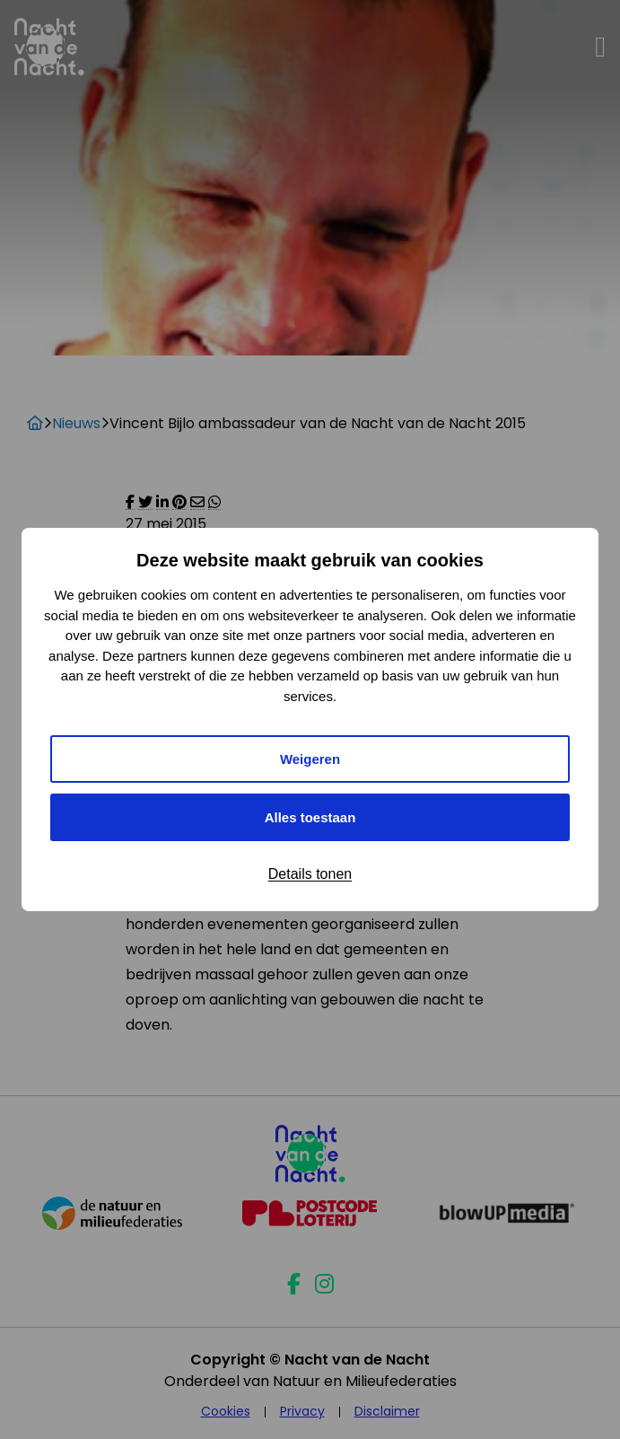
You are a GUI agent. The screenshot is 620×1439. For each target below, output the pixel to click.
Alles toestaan (310, 817)
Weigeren (310, 759)
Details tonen (310, 874)
